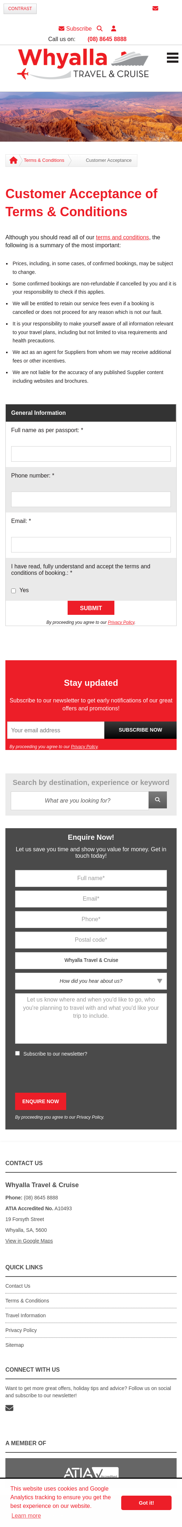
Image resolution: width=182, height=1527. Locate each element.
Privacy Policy (121, 622)
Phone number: (32, 475)
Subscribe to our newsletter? (55, 1054)
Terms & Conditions (44, 160)
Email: (21, 521)
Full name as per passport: (47, 430)
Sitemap (14, 1345)
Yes (24, 590)
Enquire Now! (91, 837)
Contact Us (17, 1286)
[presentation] (69, 1075)
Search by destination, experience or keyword (91, 782)
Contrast (20, 8)
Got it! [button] (146, 1503)
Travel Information (25, 1315)
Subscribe (75, 29)
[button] (113, 29)
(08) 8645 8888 (107, 39)
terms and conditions (122, 237)
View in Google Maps (29, 1241)
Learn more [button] (26, 1516)
